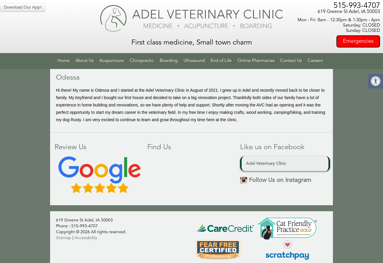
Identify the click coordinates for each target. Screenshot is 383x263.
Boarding (169, 61)
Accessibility (86, 238)
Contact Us (291, 61)
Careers (315, 61)
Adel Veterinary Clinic (266, 164)
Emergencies (358, 41)
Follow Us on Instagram (275, 180)
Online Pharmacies (255, 61)
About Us (84, 61)
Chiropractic (142, 61)
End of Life (221, 61)
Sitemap (63, 238)
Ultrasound (194, 61)
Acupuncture (111, 61)
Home (63, 61)
